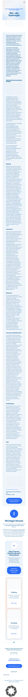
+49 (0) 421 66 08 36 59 (14, 660)
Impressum (14, 671)
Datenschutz (6, 674)
